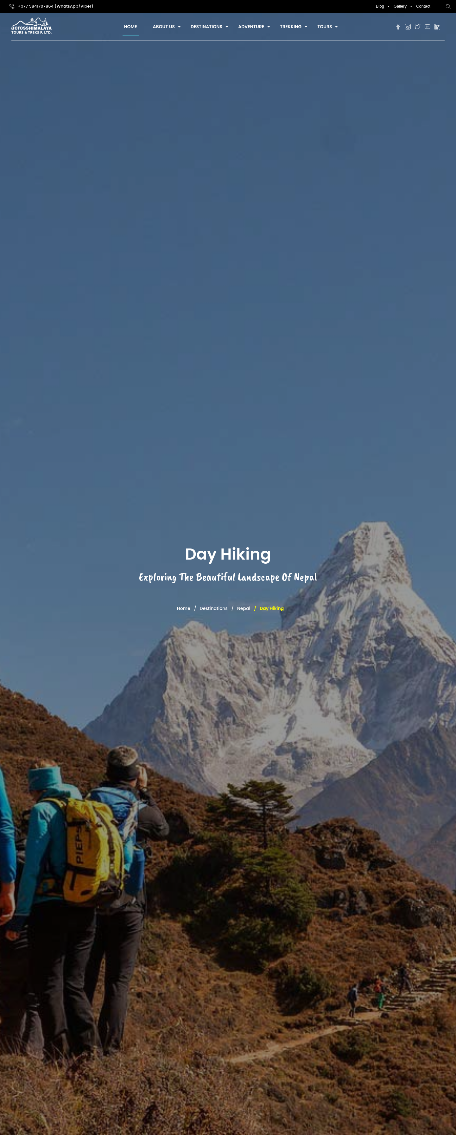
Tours (324, 26)
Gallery (400, 6)
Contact (423, 6)
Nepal (243, 608)
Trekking (290, 26)
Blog (380, 6)
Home (130, 26)
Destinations (206, 26)
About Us (164, 26)
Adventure (251, 26)
